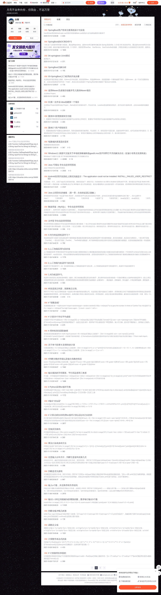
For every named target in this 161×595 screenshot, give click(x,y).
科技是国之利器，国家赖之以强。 (61, 288)
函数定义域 (51, 525)
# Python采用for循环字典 (57, 387)
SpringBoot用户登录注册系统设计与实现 (64, 30)
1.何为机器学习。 (54, 274)
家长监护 (60, 580)
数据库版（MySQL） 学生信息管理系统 (64, 207)
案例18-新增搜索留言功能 (57, 116)
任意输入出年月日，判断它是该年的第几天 (65, 457)
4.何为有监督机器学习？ (57, 235)
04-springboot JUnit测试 (57, 56)
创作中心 (142, 3)
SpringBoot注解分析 (55, 67)
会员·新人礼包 (124, 2)
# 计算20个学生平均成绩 (57, 317)
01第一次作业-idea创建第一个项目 (61, 102)
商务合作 (76, 575)
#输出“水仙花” (52, 401)
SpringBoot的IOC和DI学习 (58, 42)
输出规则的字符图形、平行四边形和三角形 (65, 373)
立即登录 (138, 587)
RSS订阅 (147, 25)
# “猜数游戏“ (51, 303)
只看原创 (48, 25)
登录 (112, 3)
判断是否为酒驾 (53, 471)
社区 (26, 3)
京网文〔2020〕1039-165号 (95, 578)
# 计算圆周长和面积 (55, 553)
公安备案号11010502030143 (65, 578)
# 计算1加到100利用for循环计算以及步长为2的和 (68, 415)
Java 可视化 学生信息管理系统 (60, 165)
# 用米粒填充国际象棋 (56, 331)
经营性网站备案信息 (111, 578)
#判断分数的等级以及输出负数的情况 (63, 359)
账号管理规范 (103, 580)
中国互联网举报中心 (81, 580)
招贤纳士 (69, 575)
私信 (31, 38)
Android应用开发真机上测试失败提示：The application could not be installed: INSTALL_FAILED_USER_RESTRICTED (98, 177)
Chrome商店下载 (93, 580)
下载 (20, 3)
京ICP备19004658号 (80, 578)
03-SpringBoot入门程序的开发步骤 (61, 76)
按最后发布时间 (126, 25)
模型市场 (45, 2)
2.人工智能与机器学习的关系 (59, 263)
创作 (152, 3)
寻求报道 (83, 575)
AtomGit (34, 2)
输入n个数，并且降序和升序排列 (61, 485)
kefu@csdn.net (107, 575)
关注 (15, 38)
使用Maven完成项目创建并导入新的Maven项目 (67, 90)
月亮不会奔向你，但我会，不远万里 (28, 9)
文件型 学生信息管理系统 (57, 221)
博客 (15, 3)
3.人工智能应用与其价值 (57, 249)
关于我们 (61, 575)
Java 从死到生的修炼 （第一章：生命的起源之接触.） (70, 193)
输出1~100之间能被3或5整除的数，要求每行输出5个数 (71, 499)
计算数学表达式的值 (55, 539)
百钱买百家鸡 (52, 429)
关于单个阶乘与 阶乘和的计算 (59, 345)
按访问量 (138, 25)
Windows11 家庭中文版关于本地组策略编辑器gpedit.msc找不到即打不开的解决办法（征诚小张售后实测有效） (96, 153)
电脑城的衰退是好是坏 (56, 142)
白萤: (10, 144)
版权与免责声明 (112, 580)
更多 (53, 3)
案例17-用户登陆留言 (55, 128)
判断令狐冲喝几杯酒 (55, 511)
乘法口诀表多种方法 (55, 443)
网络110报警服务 (69, 580)
